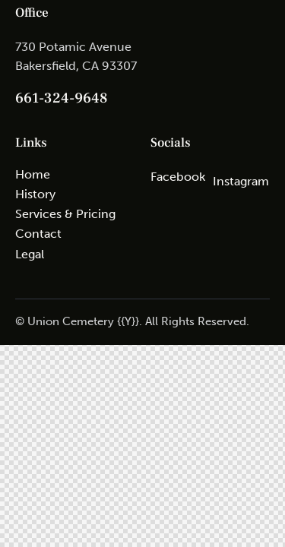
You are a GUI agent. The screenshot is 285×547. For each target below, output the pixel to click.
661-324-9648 (61, 98)
